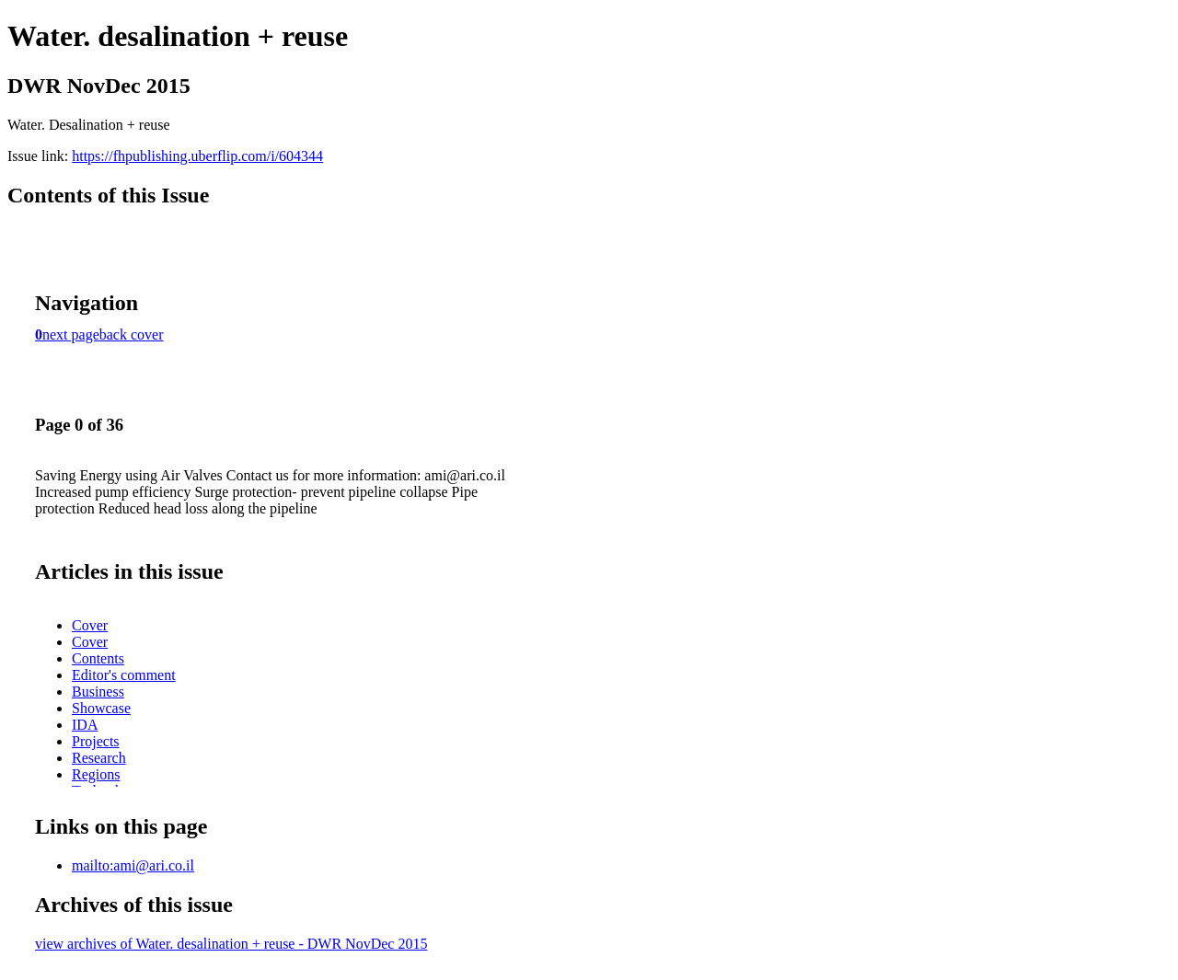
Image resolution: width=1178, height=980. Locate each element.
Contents (98, 658)
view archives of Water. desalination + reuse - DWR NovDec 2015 (231, 943)
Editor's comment (124, 675)
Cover (90, 625)
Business (98, 691)
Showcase (101, 708)
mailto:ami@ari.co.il (133, 865)
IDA (85, 724)
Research (99, 758)
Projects (96, 741)
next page (70, 334)
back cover (131, 334)
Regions (96, 774)
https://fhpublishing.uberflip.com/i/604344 (197, 156)
